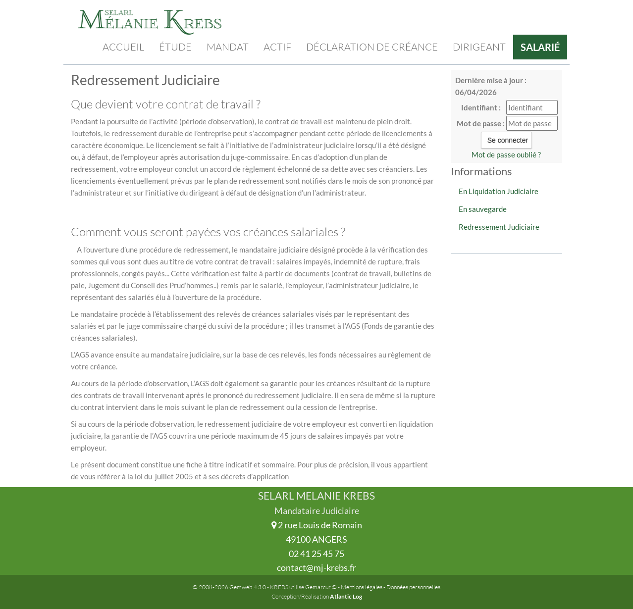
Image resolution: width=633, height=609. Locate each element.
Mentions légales (361, 587)
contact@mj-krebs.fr (316, 567)
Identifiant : (481, 107)
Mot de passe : (481, 123)
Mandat (228, 47)
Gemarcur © (321, 587)
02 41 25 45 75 (316, 553)
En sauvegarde (483, 208)
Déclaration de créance (372, 47)
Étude (175, 47)
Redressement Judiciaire (499, 226)
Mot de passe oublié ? (506, 154)
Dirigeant (479, 47)
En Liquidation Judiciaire (498, 191)
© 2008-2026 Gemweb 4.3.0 (229, 587)
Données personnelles (413, 587)
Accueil (123, 47)
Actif (277, 47)
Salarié (540, 47)
